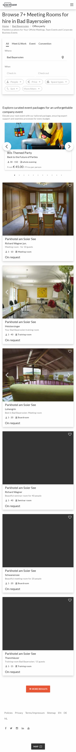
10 (56, 175)
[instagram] (18, 728)
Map (37, 746)
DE (65, 712)
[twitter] (12, 728)
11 (61, 175)
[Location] (36, 57)
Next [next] (69, 146)
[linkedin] (23, 728)
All (7, 43)
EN (59, 712)
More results (38, 689)
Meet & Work (19, 43)
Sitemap (51, 712)
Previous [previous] (6, 146)
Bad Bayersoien (20, 26)
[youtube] (29, 728)
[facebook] (6, 728)
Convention (45, 43)
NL (5, 718)
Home (5, 26)
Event (32, 43)
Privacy (19, 712)
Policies (8, 712)
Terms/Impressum (35, 712)
